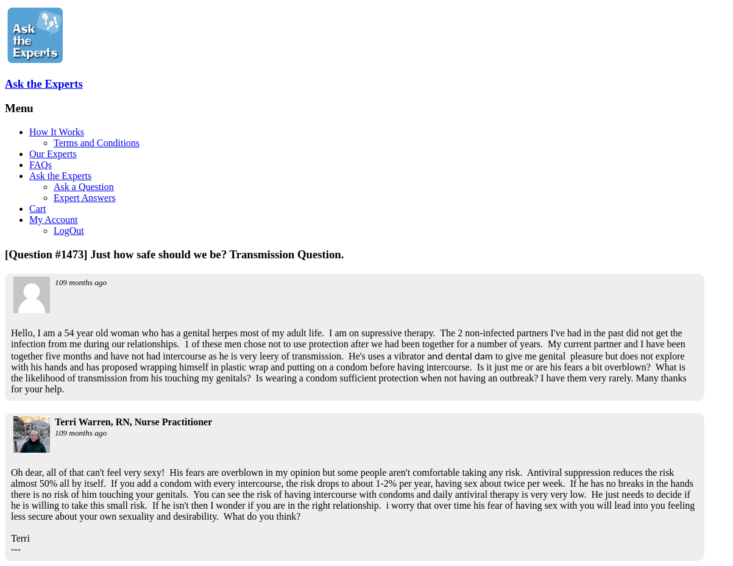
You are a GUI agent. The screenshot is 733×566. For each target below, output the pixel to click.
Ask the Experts (44, 83)
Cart (37, 208)
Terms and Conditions (97, 143)
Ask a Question (84, 187)
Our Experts (53, 154)
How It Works (56, 132)
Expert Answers (85, 198)
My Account (53, 219)
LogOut (69, 230)
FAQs (40, 165)
